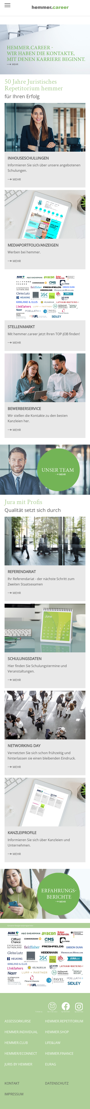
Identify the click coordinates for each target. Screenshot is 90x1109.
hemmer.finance (59, 1053)
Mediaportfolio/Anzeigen (33, 245)
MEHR (17, 179)
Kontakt (12, 1083)
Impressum (14, 1094)
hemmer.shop (57, 1032)
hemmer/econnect (21, 1053)
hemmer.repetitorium (64, 1021)
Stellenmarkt (21, 326)
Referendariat (22, 571)
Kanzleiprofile (22, 832)
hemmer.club (16, 1042)
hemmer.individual (21, 1032)
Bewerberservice (24, 408)
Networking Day (24, 745)
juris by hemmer (18, 1064)
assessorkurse (18, 1021)
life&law (52, 1042)
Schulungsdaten (25, 658)
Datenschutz (56, 1083)
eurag (50, 1064)
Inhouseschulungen (28, 158)
